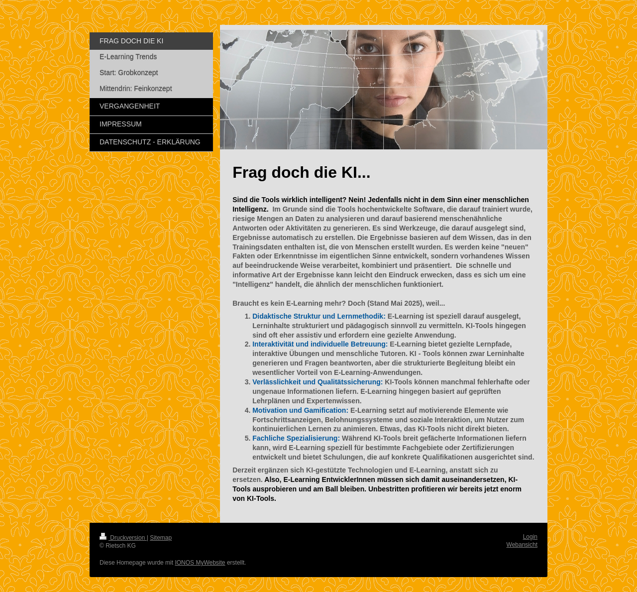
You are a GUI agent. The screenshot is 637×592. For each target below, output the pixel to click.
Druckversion (123, 537)
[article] (383, 407)
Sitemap (161, 537)
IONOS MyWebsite (200, 562)
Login (530, 536)
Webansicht (522, 544)
